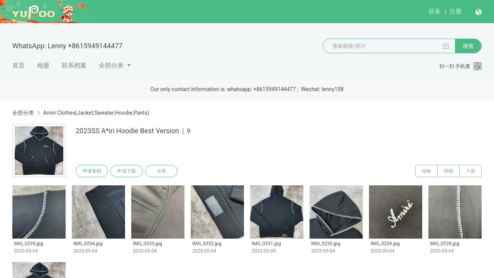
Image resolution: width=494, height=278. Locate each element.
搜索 (468, 46)
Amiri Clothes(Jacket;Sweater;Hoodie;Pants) (96, 113)
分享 (161, 171)
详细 (448, 171)
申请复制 (92, 171)
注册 (455, 11)
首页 (18, 65)
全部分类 (111, 65)
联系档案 (74, 65)
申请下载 (126, 171)
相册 (43, 65)
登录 (434, 11)
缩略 (426, 171)
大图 (470, 171)
